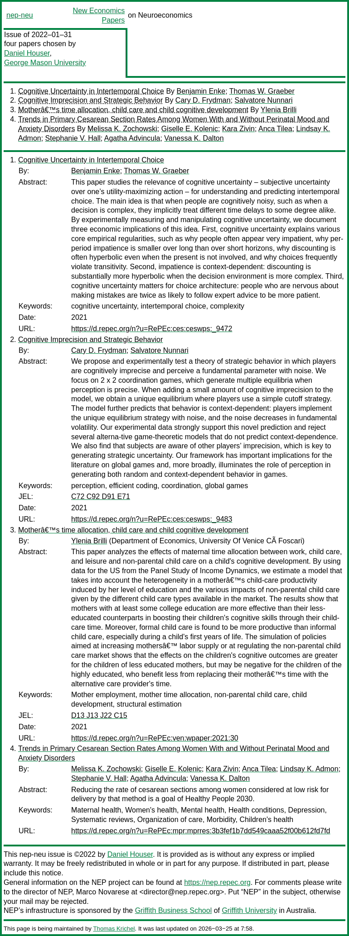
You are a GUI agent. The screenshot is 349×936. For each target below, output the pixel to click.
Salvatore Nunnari (264, 100)
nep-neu (19, 15)
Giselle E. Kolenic (189, 129)
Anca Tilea (275, 129)
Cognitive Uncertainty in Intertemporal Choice (91, 91)
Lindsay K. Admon (309, 769)
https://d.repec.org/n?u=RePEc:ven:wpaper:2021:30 (154, 738)
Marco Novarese (102, 892)
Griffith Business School (173, 910)
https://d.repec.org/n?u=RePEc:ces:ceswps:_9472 (151, 329)
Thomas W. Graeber (262, 91)
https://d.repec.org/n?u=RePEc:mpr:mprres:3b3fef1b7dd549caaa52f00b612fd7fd (200, 831)
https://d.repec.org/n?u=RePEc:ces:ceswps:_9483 (151, 519)
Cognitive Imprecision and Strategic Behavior (90, 100)
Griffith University (249, 910)
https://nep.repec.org (217, 882)
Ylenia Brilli (278, 110)
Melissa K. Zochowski (122, 129)
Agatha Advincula (132, 138)
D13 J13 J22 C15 (99, 715)
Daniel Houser (27, 53)
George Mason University (45, 63)
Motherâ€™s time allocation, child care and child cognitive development (133, 110)
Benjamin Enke (201, 91)
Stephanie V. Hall (73, 138)
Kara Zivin (238, 129)
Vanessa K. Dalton (193, 138)
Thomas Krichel (114, 928)
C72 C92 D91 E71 (100, 496)
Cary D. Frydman (203, 100)
